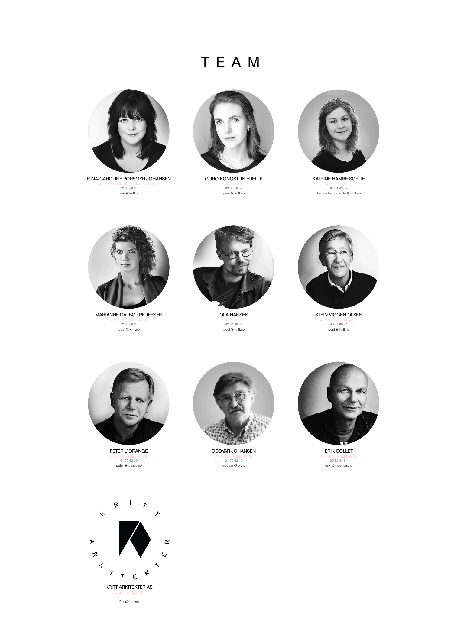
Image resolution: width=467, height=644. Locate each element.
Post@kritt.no (129, 602)
